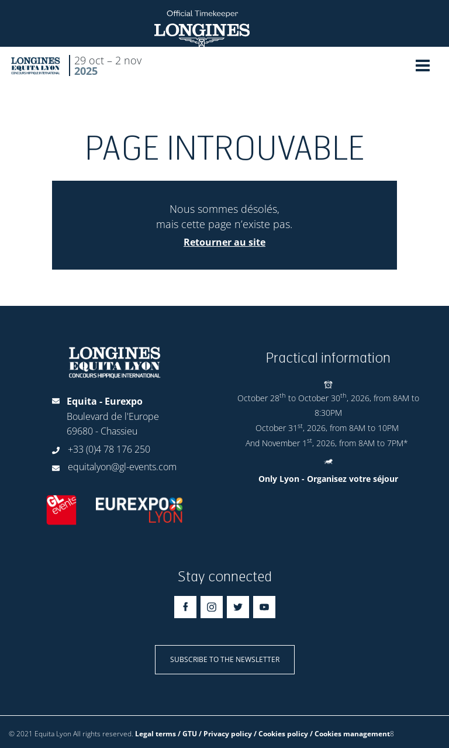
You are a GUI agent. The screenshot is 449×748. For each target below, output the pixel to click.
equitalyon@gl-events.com (122, 466)
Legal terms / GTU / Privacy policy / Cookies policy (221, 734)
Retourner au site (224, 242)
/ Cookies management (350, 734)
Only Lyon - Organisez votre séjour (328, 478)
